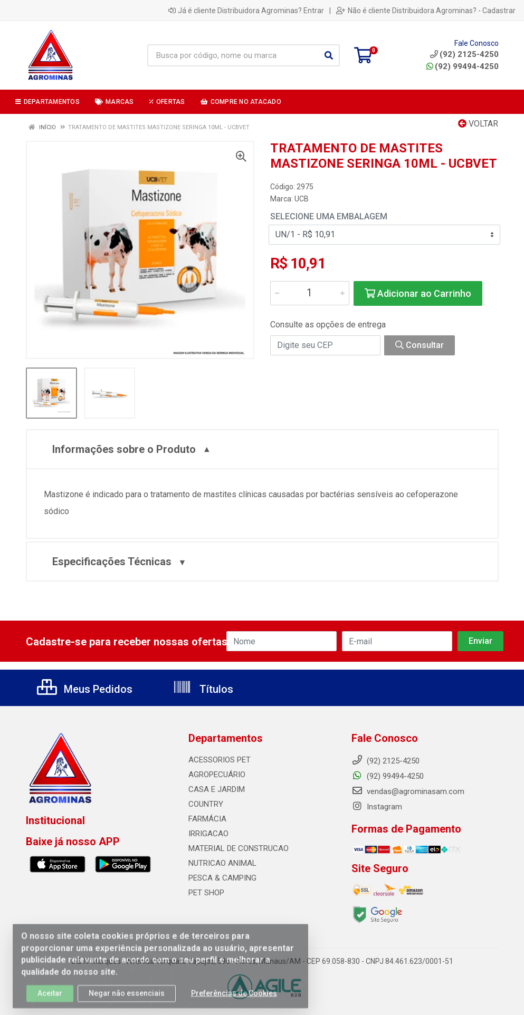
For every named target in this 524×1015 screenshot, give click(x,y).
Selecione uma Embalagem (328, 216)
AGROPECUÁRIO (216, 774)
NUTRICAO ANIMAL (222, 863)
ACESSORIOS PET (219, 760)
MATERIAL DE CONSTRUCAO (238, 848)
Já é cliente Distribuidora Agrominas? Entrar (246, 10)
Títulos (203, 689)
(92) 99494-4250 (462, 66)
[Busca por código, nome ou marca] (232, 55)
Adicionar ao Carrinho (418, 293)
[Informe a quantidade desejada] (309, 293)
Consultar (419, 345)
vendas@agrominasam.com (407, 791)
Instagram (376, 806)
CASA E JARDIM (216, 789)
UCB (301, 199)
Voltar (478, 124)
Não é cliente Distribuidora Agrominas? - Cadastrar (426, 10)
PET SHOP (206, 892)
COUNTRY (205, 804)
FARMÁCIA (207, 819)
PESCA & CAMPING (222, 878)
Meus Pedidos (84, 689)
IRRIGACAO (208, 833)
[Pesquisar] (329, 55)
